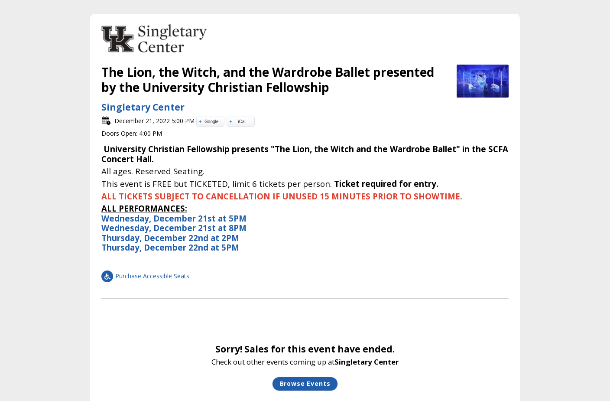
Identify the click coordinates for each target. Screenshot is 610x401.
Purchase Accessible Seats (145, 276)
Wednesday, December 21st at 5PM (174, 218)
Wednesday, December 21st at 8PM (174, 227)
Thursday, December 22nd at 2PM (170, 237)
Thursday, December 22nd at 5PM (170, 247)
